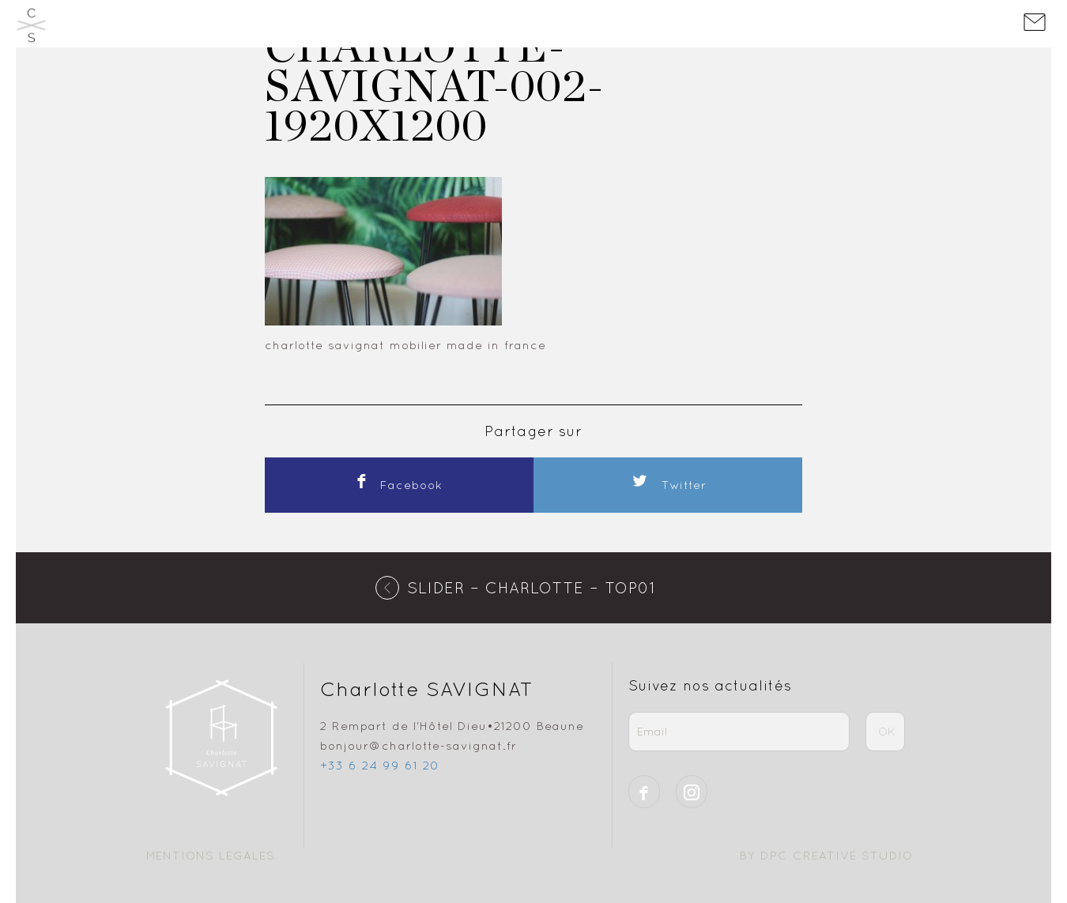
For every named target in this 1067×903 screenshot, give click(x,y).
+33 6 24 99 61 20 (379, 765)
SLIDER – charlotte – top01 (531, 587)
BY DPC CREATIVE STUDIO (826, 855)
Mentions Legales (210, 855)
